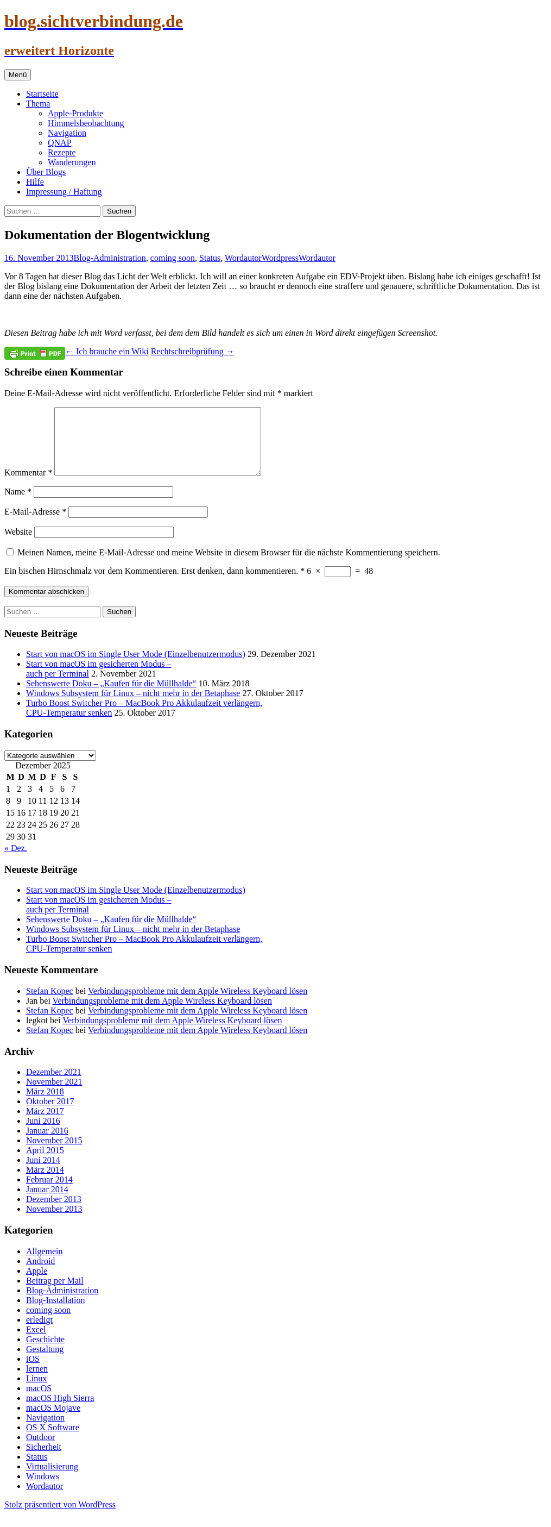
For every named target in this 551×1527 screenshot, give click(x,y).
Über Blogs (46, 172)
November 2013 (54, 1221)
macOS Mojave (53, 1420)
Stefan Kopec (49, 1004)
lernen (37, 1381)
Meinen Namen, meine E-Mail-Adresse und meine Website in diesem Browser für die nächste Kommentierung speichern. (228, 565)
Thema (38, 103)
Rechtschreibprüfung (193, 351)
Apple (36, 1283)
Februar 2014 (49, 1192)
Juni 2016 (43, 1133)
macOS (39, 1401)
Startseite (42, 93)
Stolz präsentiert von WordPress (60, 1517)
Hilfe (35, 181)
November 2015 (54, 1153)
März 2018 (45, 1104)
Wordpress (280, 257)
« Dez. (15, 861)
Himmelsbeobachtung (86, 123)
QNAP (60, 142)
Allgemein (44, 1264)
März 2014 (45, 1182)
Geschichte (45, 1352)
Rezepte (62, 152)
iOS (33, 1371)
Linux (36, 1391)
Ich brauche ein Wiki (107, 351)
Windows (42, 1489)
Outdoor (40, 1450)
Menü (18, 75)
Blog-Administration (110, 257)
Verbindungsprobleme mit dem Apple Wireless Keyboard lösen (197, 1004)
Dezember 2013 (53, 1212)
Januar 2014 (47, 1202)
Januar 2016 (47, 1143)
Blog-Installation (55, 1313)
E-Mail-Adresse (35, 524)
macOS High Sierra (60, 1411)
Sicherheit (43, 1460)
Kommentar (28, 485)
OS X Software (52, 1440)
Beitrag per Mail (55, 1293)
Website (18, 544)
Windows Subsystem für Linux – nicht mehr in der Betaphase (133, 706)
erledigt (39, 1332)
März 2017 (45, 1124)
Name (17, 504)
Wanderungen (72, 162)
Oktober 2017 (50, 1114)
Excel (36, 1342)
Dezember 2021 (53, 1085)
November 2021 (54, 1094)
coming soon (172, 257)
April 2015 (45, 1163)
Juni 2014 (43, 1173)
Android (40, 1274)
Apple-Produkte (75, 113)
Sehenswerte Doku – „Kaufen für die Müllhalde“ (111, 696)
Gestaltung (45, 1362)
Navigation (67, 132)
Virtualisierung (52, 1479)
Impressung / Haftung (64, 191)
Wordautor (243, 257)
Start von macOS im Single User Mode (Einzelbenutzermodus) (135, 667)
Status (209, 257)
